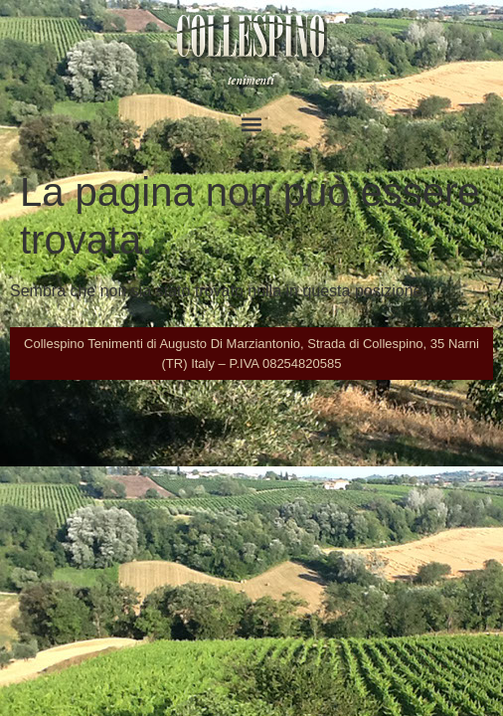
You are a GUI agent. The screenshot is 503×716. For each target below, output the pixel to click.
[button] (252, 123)
